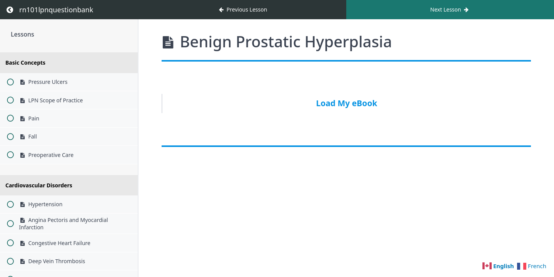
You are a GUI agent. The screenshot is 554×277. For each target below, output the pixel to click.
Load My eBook (346, 103)
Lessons (22, 34)
